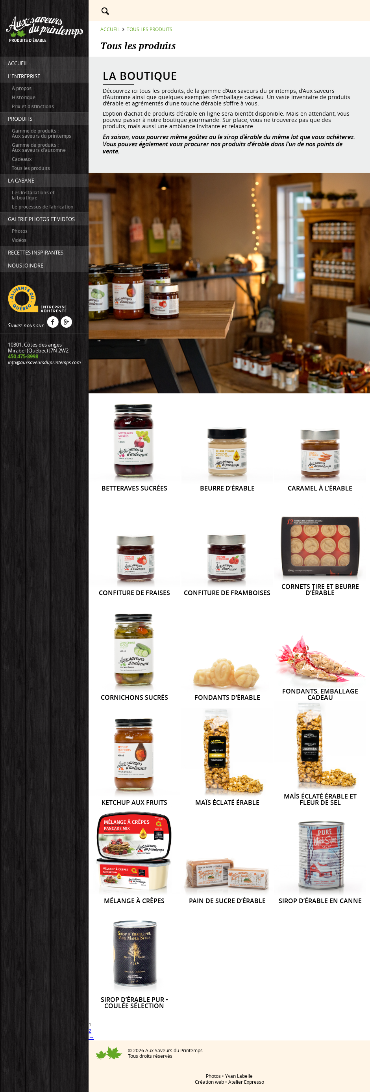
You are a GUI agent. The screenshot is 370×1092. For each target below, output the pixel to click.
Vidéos (19, 240)
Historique (23, 97)
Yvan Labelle (239, 1076)
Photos (20, 231)
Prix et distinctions (33, 106)
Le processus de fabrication (43, 206)
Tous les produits (31, 168)
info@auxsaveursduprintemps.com (44, 362)
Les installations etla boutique (33, 195)
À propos (21, 88)
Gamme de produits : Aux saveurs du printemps (41, 133)
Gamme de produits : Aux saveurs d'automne (39, 147)
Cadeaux (22, 159)
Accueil (110, 29)
